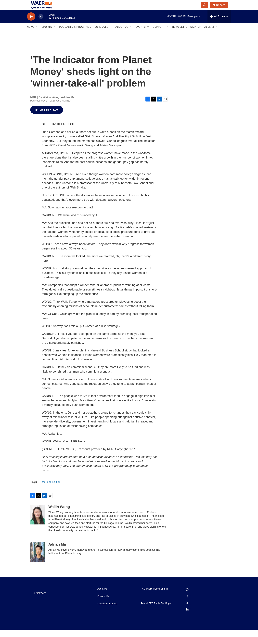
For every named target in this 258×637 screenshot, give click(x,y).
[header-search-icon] (206, 8)
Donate (223, 8)
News (31, 34)
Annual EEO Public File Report (156, 610)
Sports (47, 34)
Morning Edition (51, 489)
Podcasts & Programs (75, 34)
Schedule (101, 34)
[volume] (41, 24)
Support (159, 34)
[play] (31, 24)
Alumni (209, 34)
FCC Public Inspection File (154, 596)
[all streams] (219, 23)
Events (141, 34)
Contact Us (103, 603)
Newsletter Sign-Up (186, 34)
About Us (121, 34)
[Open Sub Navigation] (37, 34)
